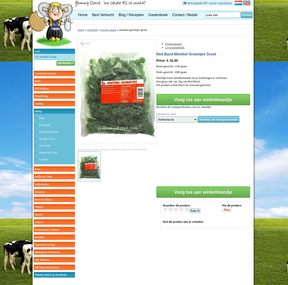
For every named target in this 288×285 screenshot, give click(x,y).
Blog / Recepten (131, 15)
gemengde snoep (48, 131)
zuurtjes (43, 159)
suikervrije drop (48, 152)
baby (38, 81)
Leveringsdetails (175, 47)
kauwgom (44, 124)
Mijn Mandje (195, 2)
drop (42, 117)
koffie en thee (43, 176)
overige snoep (47, 138)
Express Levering (45, 244)
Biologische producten (47, 252)
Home (83, 15)
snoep (38, 111)
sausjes (39, 206)
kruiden (39, 237)
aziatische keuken (45, 73)
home (81, 29)
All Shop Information (47, 267)
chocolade (44, 145)
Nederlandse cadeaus (47, 229)
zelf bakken (42, 88)
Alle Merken (42, 259)
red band (92, 29)
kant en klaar (43, 199)
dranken (40, 191)
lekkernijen (42, 184)
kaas (38, 169)
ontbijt (39, 103)
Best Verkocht (103, 15)
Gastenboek (158, 15)
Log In (213, 2)
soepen (39, 222)
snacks (39, 214)
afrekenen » (66, 63)
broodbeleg (41, 96)
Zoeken (247, 15)
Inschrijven (225, 2)
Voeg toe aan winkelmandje (203, 99)
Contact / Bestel (184, 15)
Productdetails (173, 44)
